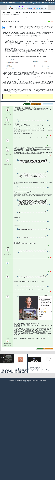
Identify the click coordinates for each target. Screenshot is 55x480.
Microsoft (24, 2)
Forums (5, 0)
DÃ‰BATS (34, 3)
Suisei (7, 186)
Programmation (38, 2)
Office (46, 2)
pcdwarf (7, 377)
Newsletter (24, 0)
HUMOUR (43, 3)
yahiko (7, 146)
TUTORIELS (7, 3)
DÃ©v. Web (31, 2)
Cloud (16, 2)
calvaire (7, 298)
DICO (40, 3)
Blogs (17, 0)
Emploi (29, 0)
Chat (20, 0)
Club (41, 0)
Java (27, 2)
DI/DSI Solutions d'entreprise (10, 2)
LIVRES (18, 3)
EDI (34, 2)
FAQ (13, 0)
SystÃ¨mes (52, 2)
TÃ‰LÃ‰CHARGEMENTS (24, 3)
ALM (21, 2)
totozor (7, 156)
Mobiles (49, 2)
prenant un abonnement (43, 108)
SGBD (43, 2)
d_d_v (7, 176)
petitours (8, 312)
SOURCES (30, 3)
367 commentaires (27, 140)
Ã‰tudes (34, 0)
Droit (38, 0)
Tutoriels (10, 0)
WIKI (37, 3)
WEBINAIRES (14, 3)
